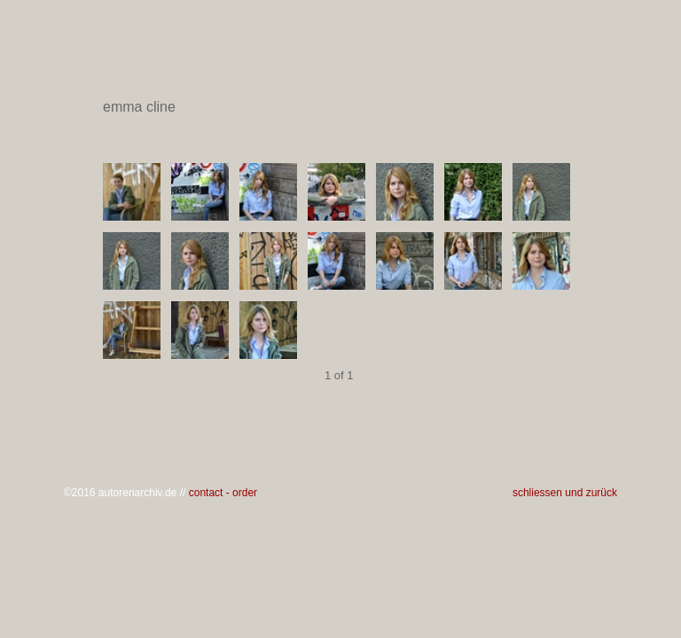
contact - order (223, 492)
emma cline (339, 107)
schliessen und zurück (565, 492)
